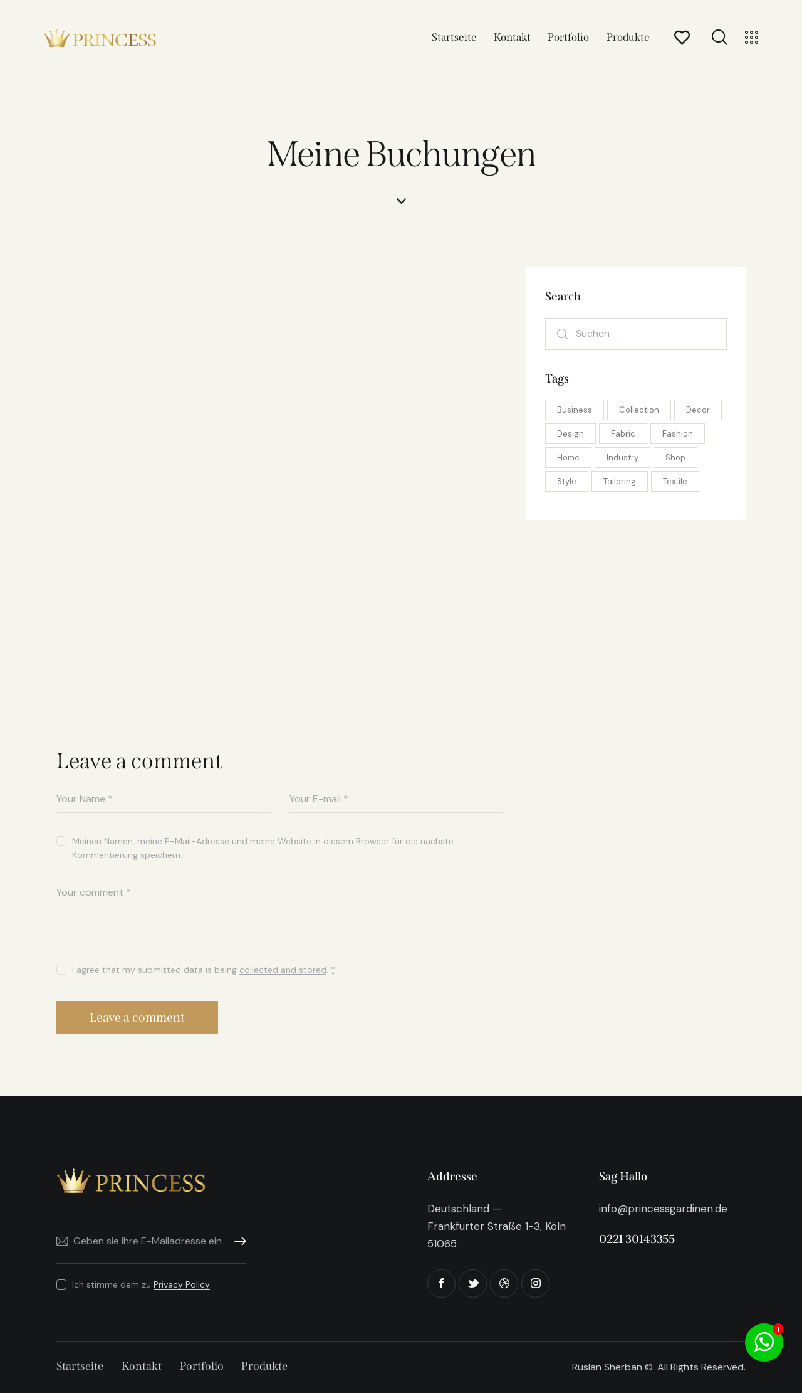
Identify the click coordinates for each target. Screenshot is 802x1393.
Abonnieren (236, 1241)
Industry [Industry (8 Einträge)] (622, 457)
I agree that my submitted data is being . (203, 969)
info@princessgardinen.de (663, 1209)
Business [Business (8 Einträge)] (574, 410)
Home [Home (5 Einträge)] (568, 457)
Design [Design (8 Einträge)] (570, 433)
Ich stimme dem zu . (142, 1284)
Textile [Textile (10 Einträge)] (675, 481)
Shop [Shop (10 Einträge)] (675, 457)
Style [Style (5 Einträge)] (566, 481)
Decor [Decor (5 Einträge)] (698, 410)
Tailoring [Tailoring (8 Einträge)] (619, 481)
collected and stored (282, 970)
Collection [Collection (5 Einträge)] (639, 410)
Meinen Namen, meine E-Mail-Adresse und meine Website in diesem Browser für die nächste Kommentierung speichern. (263, 848)
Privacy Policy (182, 1285)
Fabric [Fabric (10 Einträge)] (623, 433)
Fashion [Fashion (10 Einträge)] (677, 433)
